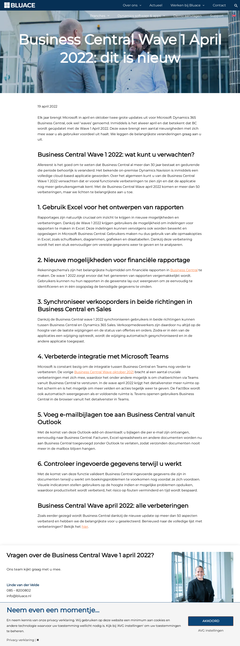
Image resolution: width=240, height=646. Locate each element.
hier (85, 527)
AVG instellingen (211, 630)
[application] (148, 5)
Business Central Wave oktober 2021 (104, 372)
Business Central (184, 270)
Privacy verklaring (20, 640)
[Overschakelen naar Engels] (232, 16)
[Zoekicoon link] (236, 5)
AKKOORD (210, 621)
